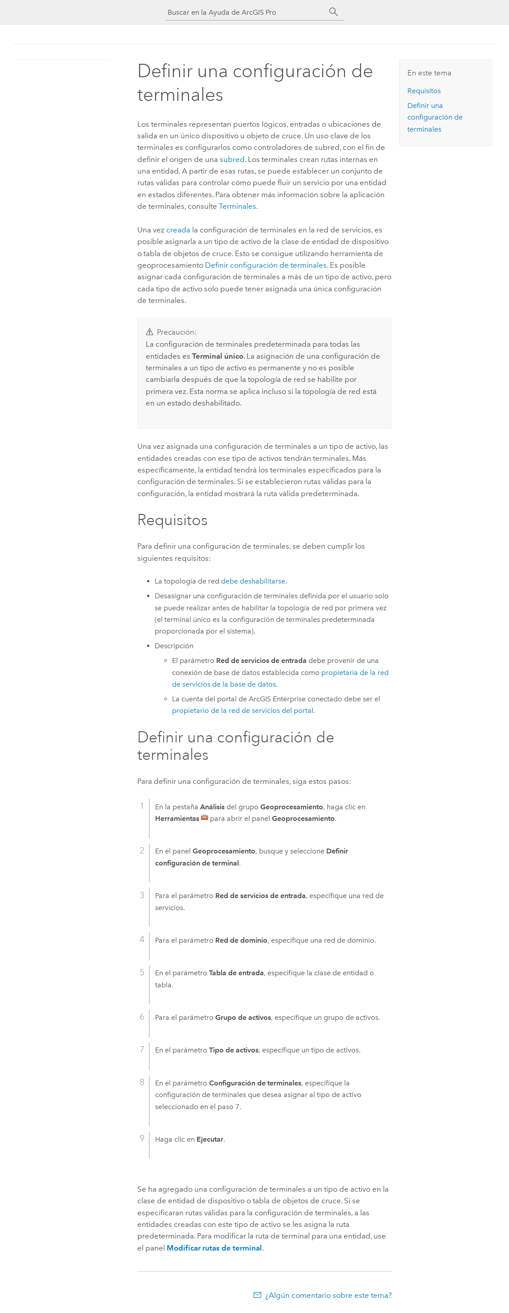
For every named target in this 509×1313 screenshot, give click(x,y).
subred (232, 159)
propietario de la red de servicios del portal (242, 710)
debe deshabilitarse (253, 581)
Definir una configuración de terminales (435, 117)
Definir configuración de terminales (266, 265)
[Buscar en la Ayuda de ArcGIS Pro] (245, 12)
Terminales (237, 206)
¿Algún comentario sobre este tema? (328, 1295)
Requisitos (424, 91)
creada (178, 229)
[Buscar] (333, 12)
